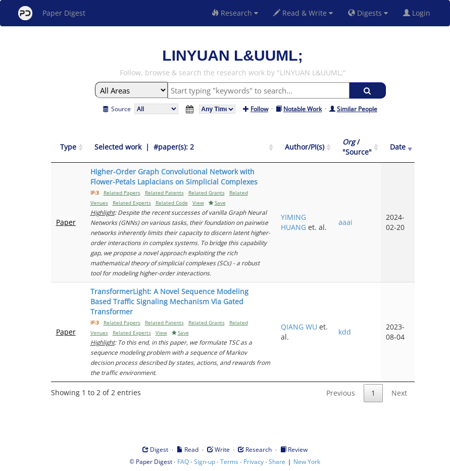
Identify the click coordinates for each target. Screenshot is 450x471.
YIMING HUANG (293, 222)
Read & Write (303, 13)
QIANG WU (299, 327)
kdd (344, 332)
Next (399, 393)
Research (235, 13)
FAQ (183, 461)
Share (277, 461)
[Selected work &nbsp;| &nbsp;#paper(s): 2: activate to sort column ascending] (180, 147)
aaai (345, 222)
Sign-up (204, 461)
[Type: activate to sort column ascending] (68, 147)
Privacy (253, 461)
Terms (229, 461)
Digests (368, 13)
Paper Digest (51, 13)
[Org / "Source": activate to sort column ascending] (357, 147)
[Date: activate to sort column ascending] (398, 147)
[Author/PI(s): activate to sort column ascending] (304, 147)
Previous (340, 393)
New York (306, 461)
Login (418, 13)
